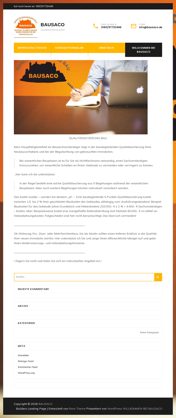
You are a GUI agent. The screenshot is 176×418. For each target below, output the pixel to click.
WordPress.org (26, 372)
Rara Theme (77, 408)
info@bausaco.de (150, 27)
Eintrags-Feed (25, 361)
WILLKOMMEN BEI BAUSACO (143, 50)
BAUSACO (53, 24)
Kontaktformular (69, 48)
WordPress (114, 408)
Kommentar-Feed (27, 367)
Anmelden (23, 355)
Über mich (106, 48)
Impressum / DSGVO (32, 48)
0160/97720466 (44, 6)
